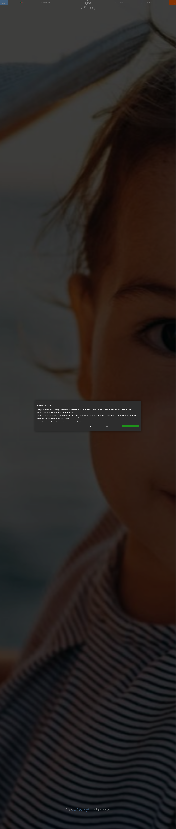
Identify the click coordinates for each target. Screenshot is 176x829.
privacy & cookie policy (79, 421)
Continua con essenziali (113, 426)
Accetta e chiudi (130, 426)
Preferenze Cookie (95, 426)
